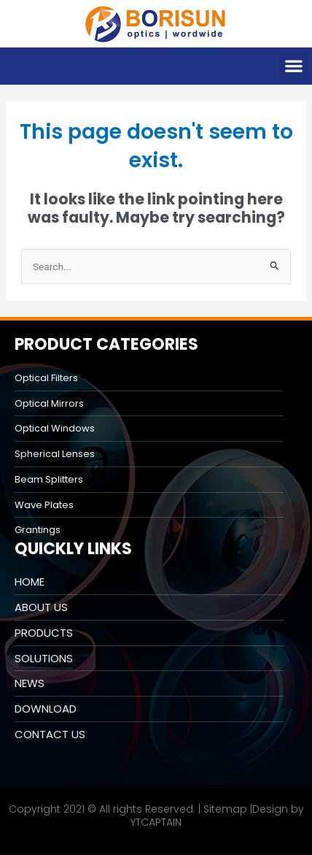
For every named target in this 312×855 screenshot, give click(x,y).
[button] (293, 66)
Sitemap (225, 809)
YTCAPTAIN (156, 822)
